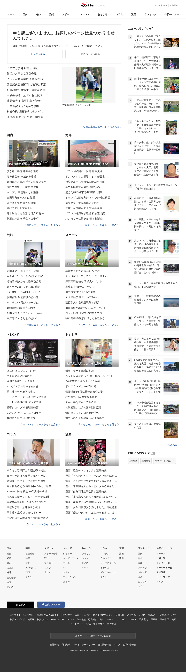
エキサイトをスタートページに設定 (93, 635)
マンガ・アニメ (71, 558)
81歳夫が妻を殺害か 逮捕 (22, 68)
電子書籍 (111, 624)
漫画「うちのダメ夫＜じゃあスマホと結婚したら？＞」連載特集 (92, 475)
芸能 (51, 14)
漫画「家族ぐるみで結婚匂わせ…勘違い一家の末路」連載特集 (92, 502)
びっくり (86, 553)
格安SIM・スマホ (167, 614)
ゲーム (66, 563)
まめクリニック (82, 614)
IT (64, 567)
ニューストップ (159, 5)
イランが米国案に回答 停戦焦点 (83, 171)
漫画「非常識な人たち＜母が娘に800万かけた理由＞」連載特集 (92, 496)
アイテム (131, 614)
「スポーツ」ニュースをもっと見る (98, 324)
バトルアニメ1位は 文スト (22, 375)
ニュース (9, 14)
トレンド (84, 14)
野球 (46, 558)
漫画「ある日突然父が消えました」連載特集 (91, 507)
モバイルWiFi (57, 619)
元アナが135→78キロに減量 (23, 286)
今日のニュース (173, 14)
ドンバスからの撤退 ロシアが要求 (85, 176)
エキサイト (175, 5)
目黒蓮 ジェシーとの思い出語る (25, 276)
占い (102, 619)
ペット (85, 567)
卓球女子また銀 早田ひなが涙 (82, 270)
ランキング (150, 14)
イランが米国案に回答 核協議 (25, 79)
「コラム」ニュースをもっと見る (41, 524)
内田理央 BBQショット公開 (23, 270)
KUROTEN (28, 614)
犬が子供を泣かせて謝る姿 (80, 402)
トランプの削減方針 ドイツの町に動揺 (87, 197)
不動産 (154, 619)
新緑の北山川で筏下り (20, 208)
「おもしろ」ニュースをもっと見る (98, 424)
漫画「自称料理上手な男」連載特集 (86, 491)
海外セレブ (31, 567)
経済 (9, 558)
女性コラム (106, 558)
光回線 (31, 619)
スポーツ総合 (51, 553)
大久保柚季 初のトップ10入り (82, 297)
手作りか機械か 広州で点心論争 (83, 208)
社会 (9, 553)
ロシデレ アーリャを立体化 (22, 386)
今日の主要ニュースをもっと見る (102, 126)
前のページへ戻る (90, 54)
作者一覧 (161, 558)
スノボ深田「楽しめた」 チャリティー (87, 276)
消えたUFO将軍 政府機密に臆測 (84, 192)
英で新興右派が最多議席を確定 (83, 187)
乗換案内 (143, 619)
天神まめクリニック (103, 614)
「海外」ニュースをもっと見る (101, 225)
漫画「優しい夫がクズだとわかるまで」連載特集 (92, 512)
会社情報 (54, 644)
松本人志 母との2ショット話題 (24, 313)
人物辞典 (161, 572)
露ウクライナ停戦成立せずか (82, 202)
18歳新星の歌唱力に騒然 (21, 307)
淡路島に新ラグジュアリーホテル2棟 (28, 496)
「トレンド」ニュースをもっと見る (39, 424)
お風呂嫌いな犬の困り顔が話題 (83, 407)
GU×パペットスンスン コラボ (24, 412)
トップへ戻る (38, 54)
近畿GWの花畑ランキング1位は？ (26, 502)
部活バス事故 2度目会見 (22, 73)
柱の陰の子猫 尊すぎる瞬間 (81, 396)
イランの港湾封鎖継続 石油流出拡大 (86, 213)
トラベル (104, 567)
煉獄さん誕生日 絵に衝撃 (21, 417)
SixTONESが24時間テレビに (23, 291)
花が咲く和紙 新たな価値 (21, 202)
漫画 (133, 14)
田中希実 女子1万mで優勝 (23, 106)
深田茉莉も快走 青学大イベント (83, 281)
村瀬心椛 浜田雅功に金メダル (25, 111)
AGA (88, 624)
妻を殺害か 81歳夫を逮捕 (21, 176)
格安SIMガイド (17, 619)
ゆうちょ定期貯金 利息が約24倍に (26, 470)
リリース (161, 553)
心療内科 (119, 614)
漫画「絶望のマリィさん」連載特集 (86, 470)
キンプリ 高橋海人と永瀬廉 (22, 192)
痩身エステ (98, 624)
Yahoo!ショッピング (164, 460)
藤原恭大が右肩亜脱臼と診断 (82, 302)
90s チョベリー (108, 572)
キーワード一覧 (164, 567)
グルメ (66, 572)
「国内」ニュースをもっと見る (42, 225)
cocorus (70, 619)
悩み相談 (81, 619)
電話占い (152, 614)
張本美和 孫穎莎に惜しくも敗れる (85, 318)
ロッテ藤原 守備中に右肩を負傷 (83, 313)
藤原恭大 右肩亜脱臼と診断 (24, 100)
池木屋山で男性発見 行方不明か (25, 213)
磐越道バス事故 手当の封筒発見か (26, 181)
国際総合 (11, 577)
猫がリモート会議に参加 (79, 370)
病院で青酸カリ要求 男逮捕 (22, 187)
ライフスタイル (108, 563)
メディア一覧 (163, 563)
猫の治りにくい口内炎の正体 (82, 412)
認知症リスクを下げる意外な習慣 (26, 480)
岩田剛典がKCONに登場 (21, 197)
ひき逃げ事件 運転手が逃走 (22, 171)
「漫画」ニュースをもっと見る (101, 519)
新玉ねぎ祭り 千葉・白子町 (22, 218)
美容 (174, 619)
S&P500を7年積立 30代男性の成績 (27, 491)
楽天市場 (146, 460)
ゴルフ (47, 567)
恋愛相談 (92, 619)
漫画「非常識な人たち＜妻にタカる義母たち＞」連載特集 (92, 486)
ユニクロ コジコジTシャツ (22, 370)
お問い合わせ (129, 644)
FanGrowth (66, 614)
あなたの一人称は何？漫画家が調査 (27, 517)
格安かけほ (42, 619)
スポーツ (67, 14)
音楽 (28, 563)
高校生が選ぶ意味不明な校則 (25, 95)
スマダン (104, 553)
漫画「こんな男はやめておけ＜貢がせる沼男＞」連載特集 (92, 480)
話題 (121, 558)
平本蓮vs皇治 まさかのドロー (24, 512)
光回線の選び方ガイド (48, 614)
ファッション (69, 577)
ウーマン (111, 619)
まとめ (10, 567)
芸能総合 (30, 553)
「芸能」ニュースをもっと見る (42, 324)
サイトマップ (163, 577)
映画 (28, 558)
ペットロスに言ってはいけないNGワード (89, 375)
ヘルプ (160, 581)
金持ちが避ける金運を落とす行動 (26, 475)
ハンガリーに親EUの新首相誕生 (84, 218)
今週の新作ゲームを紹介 (21, 381)
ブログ (141, 614)
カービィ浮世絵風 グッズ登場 (24, 402)
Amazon (133, 460)
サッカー (48, 563)
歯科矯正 (164, 619)
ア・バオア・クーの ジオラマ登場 (26, 396)
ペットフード (76, 624)
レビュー (67, 553)
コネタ (85, 558)
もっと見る (172, 444)
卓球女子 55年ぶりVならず (81, 286)
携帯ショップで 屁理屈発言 (22, 407)
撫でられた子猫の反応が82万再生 (84, 417)
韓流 (28, 572)
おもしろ (102, 14)
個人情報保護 (104, 644)
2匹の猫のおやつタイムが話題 (82, 381)
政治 (9, 563)
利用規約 (65, 644)
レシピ (121, 619)
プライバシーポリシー (84, 644)
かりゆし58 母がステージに (23, 302)
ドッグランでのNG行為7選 (80, 386)
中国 (9, 582)
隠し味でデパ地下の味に (21, 391)
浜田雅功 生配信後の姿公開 (22, 297)
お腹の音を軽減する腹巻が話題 (26, 89)
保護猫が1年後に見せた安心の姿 (84, 391)
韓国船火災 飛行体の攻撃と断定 (26, 84)
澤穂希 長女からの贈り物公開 (25, 117)
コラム (119, 14)
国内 (25, 14)
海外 (38, 14)
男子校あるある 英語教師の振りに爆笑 (29, 486)
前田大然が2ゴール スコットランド (85, 307)
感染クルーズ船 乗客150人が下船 (84, 181)
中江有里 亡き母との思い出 (22, 318)
